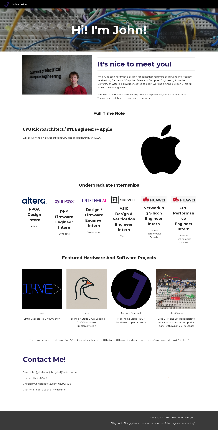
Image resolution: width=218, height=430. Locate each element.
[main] (109, 30)
